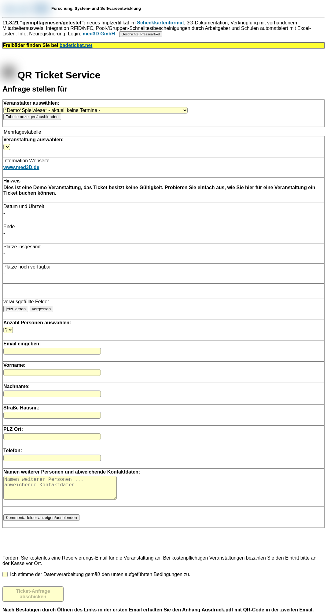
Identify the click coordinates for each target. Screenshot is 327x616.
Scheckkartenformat (160, 22)
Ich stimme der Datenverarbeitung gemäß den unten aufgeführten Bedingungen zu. (96, 579)
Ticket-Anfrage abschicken (33, 598)
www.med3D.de (21, 167)
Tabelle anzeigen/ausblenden (32, 116)
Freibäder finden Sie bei (47, 45)
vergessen (41, 309)
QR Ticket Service (51, 75)
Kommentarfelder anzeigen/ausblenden (41, 522)
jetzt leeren (16, 309)
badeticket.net (76, 45)
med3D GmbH (99, 33)
